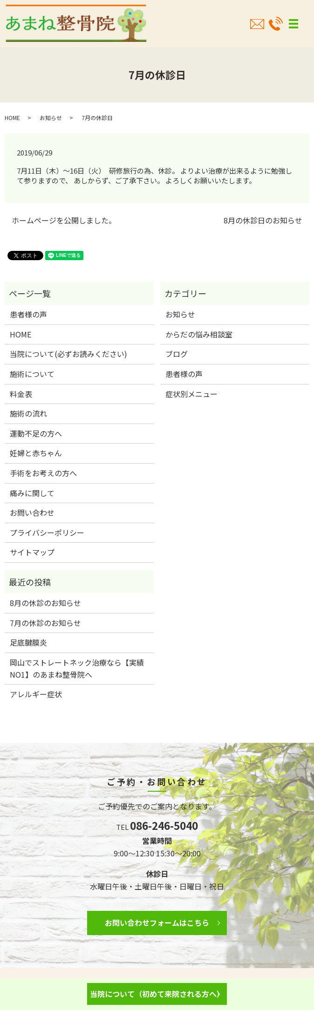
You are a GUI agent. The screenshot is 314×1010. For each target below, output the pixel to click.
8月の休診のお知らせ (45, 602)
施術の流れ (28, 413)
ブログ (176, 353)
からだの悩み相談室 (198, 334)
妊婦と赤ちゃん (36, 452)
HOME (12, 117)
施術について (32, 373)
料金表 (21, 393)
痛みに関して (32, 492)
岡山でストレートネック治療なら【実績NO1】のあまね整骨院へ (77, 668)
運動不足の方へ (36, 433)
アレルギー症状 (36, 694)
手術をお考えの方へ (43, 472)
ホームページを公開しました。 (64, 220)
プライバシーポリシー (47, 532)
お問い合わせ (32, 512)
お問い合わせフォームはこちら (157, 922)
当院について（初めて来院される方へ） (157, 993)
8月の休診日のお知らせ (263, 220)
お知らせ (51, 117)
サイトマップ (32, 552)
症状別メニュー (191, 393)
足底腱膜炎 (28, 642)
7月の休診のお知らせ (45, 622)
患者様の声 (28, 314)
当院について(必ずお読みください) (68, 353)
